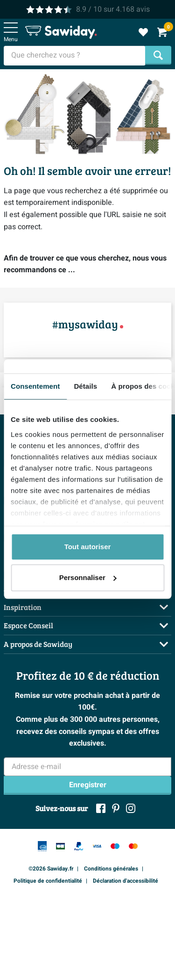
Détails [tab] (85, 386)
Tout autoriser (87, 547)
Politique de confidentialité (48, 881)
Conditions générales (111, 868)
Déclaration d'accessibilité (125, 881)
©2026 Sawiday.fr (50, 868)
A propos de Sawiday (38, 644)
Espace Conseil (28, 625)
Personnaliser (88, 577)
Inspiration (23, 607)
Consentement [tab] (35, 386)
